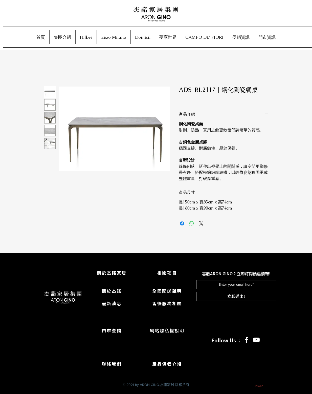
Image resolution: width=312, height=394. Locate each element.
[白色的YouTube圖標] (256, 340)
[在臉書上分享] (182, 223)
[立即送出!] (236, 296)
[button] (62, 37)
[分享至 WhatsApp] (192, 223)
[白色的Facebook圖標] (246, 340)
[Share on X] (201, 223)
